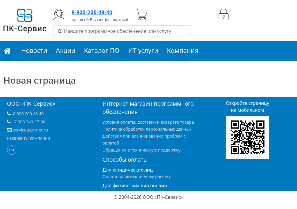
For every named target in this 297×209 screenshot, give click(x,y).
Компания (183, 50)
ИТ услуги (143, 50)
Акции (65, 50)
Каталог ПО (101, 50)
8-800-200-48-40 (92, 12)
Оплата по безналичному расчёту (136, 176)
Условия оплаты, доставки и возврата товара (148, 122)
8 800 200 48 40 (28, 113)
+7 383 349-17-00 (29, 122)
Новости (34, 50)
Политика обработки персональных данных (147, 129)
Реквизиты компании (28, 138)
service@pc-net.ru (30, 130)
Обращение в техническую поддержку (141, 150)
